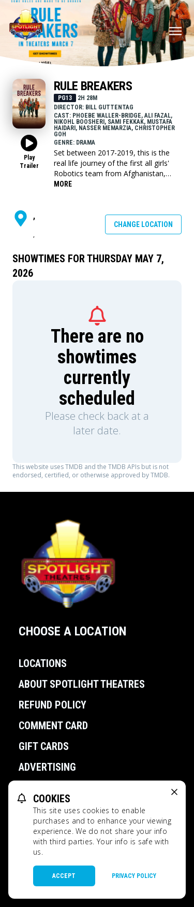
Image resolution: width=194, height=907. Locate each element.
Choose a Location (72, 631)
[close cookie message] (174, 792)
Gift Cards (44, 746)
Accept (64, 876)
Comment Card (53, 725)
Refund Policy (52, 705)
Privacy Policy (134, 876)
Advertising (47, 767)
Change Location (143, 224)
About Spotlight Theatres (82, 684)
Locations (43, 663)
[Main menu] (175, 31)
